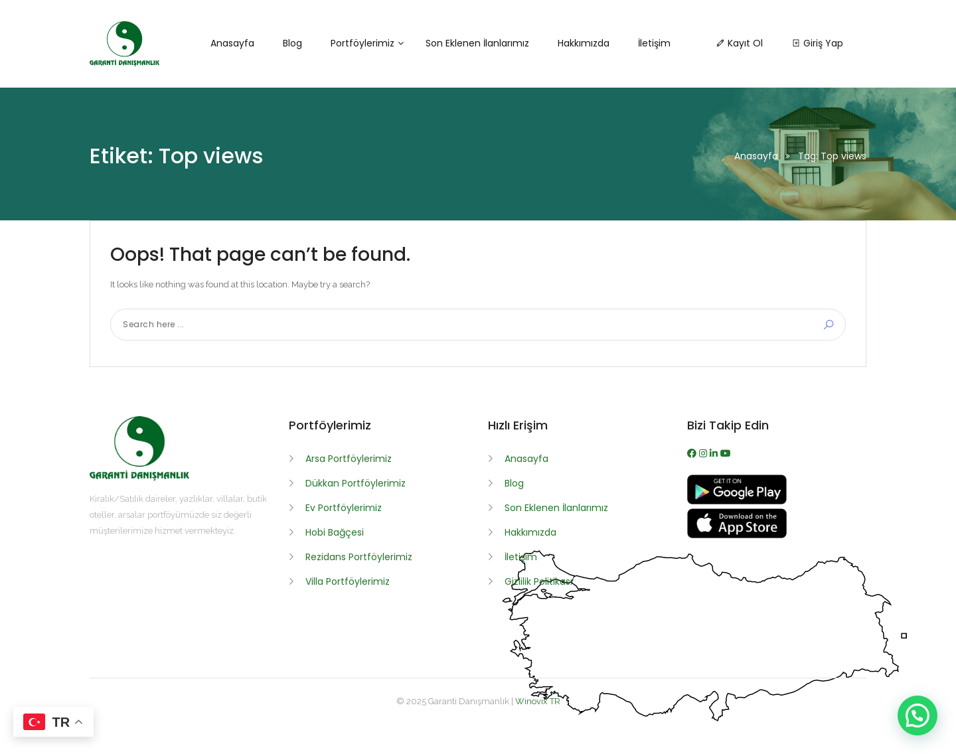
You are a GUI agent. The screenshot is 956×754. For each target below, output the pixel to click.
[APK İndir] (737, 501)
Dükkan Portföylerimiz (355, 483)
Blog (514, 483)
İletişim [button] (654, 43)
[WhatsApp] (715, 453)
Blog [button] (292, 43)
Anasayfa (756, 156)
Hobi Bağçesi (334, 532)
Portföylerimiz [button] (362, 43)
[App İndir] (737, 535)
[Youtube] (725, 453)
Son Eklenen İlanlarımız (556, 507)
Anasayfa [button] (232, 43)
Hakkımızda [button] (583, 43)
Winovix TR (537, 701)
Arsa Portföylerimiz (348, 458)
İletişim (521, 557)
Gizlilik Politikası (538, 581)
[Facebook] (693, 453)
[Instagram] (704, 453)
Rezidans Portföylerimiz (358, 557)
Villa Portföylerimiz (347, 581)
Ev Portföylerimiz (343, 507)
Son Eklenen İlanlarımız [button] (477, 43)
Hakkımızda (530, 532)
